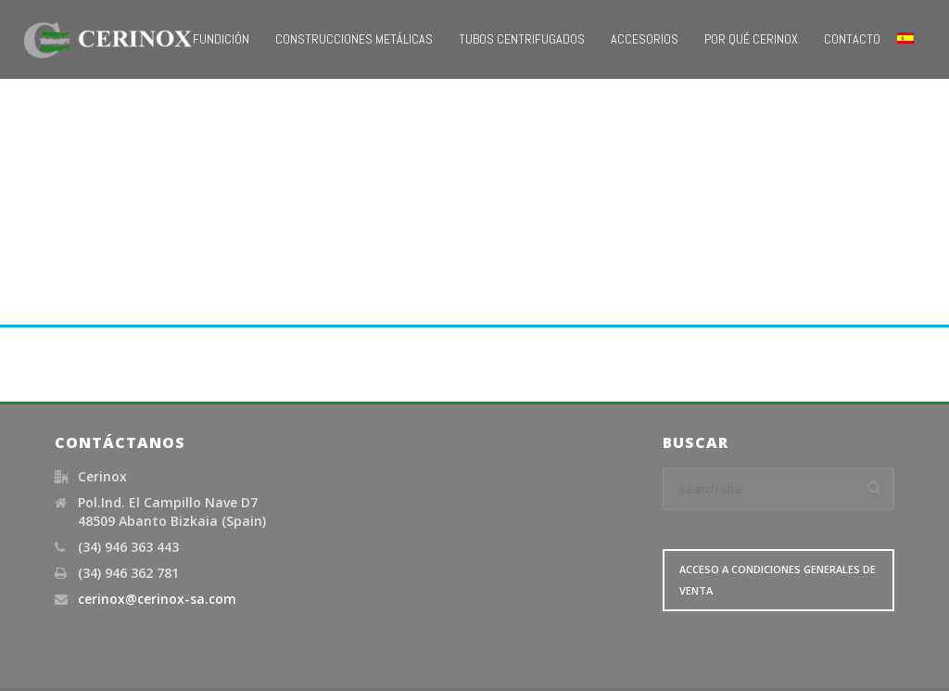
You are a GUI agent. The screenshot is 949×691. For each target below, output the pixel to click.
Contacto (852, 39)
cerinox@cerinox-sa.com (157, 599)
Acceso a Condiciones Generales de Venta (777, 579)
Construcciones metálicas (354, 39)
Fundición (221, 39)
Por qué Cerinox (751, 39)
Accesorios (644, 39)
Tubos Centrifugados (522, 39)
